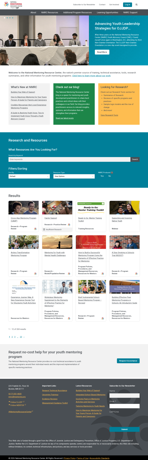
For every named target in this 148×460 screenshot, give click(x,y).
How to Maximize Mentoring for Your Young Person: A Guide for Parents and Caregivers (89, 413)
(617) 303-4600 (15, 394)
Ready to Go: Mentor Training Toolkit (90, 219)
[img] (24, 208)
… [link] (17, 337)
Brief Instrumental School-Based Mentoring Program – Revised (90, 300)
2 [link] (12, 337)
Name (112, 391)
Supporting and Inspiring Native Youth (122, 219)
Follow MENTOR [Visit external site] (17, 405)
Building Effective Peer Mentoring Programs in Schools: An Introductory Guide (124, 300)
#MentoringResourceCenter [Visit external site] (21, 412)
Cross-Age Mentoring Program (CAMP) (23, 219)
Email (112, 401)
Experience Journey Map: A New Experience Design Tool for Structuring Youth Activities (23, 300)
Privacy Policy (70, 457)
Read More (102, 52)
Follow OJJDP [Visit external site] (16, 402)
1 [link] (9, 337)
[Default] (29, 176)
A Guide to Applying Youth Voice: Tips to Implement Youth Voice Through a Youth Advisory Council (27, 116)
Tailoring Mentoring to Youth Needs (90, 406)
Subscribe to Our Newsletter (83, 5)
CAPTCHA (114, 412)
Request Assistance (128, 361)
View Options (59, 176)
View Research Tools (109, 115)
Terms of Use (82, 457)
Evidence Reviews (49, 399)
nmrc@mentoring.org (17, 397)
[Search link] (136, 4)
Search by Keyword (16, 156)
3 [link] (14, 337)
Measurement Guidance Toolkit (55, 403)
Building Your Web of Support (23, 92)
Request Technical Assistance (54, 391)
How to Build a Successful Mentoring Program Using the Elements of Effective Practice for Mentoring (91, 257)
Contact (101, 5)
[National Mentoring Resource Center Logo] (13, 5)
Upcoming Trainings (50, 395)
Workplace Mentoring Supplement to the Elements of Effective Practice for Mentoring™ (56, 301)
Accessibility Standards (99, 457)
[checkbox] (108, 176)
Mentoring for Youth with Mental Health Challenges (55, 254)
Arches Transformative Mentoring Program (20, 254)
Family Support (51, 218)
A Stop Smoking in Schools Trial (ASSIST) (123, 254)
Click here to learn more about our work (91, 76)
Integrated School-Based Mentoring (90, 395)
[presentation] (127, 419)
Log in (127, 4)
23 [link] (21, 337)
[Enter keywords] (74, 159)
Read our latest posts (65, 118)
